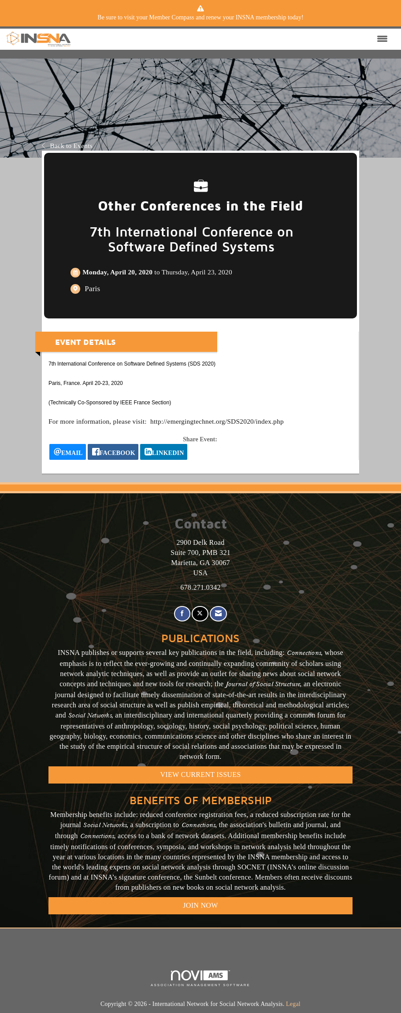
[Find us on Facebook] (182, 613)
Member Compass (171, 17)
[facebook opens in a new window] (113, 452)
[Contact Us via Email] (218, 613)
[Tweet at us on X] (200, 613)
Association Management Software (200, 978)
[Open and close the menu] (231, 39)
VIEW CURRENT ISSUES (200, 774)
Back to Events (67, 145)
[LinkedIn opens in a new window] (163, 452)
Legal (293, 1004)
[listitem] (200, 17)
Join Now (200, 905)
